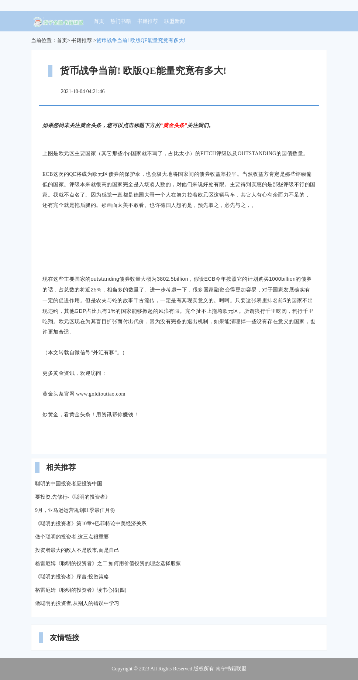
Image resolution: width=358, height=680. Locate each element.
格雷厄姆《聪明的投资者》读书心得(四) (80, 590)
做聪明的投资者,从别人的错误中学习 (77, 603)
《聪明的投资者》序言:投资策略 (72, 577)
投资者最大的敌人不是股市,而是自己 (77, 550)
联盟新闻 (174, 21)
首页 (99, 21)
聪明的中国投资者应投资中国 (68, 483)
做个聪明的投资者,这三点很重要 (72, 537)
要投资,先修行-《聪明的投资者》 (72, 497)
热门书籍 (120, 21)
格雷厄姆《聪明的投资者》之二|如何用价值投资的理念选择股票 (108, 563)
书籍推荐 (147, 21)
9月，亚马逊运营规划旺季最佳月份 (75, 510)
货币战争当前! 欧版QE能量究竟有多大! (141, 40)
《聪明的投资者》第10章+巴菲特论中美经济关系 (91, 523)
